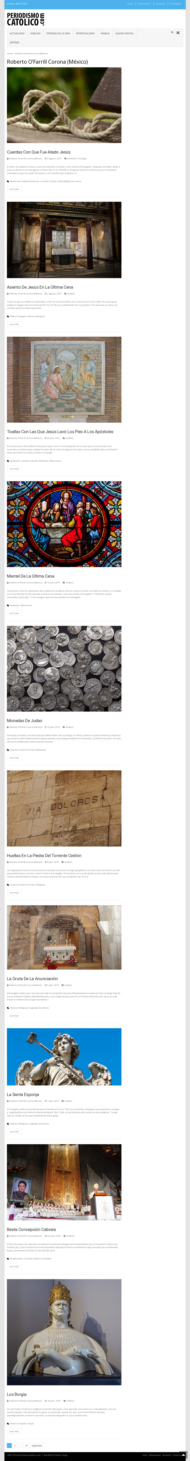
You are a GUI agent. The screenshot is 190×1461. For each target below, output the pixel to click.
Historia (31, 316)
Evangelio (21, 316)
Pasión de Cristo (27, 750)
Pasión (53, 181)
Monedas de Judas (24, 720)
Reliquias (40, 316)
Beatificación (16, 1259)
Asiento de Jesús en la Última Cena (40, 287)
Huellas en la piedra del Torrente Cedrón (44, 855)
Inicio (130, 3)
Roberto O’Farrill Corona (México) (25, 158)
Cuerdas (44, 181)
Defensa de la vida (58, 33)
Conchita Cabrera (32, 1259)
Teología (82, 158)
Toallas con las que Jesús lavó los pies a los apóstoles (60, 431)
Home (10, 53)
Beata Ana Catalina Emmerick (24, 181)
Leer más (14, 189)
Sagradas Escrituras (39, 1008)
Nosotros (160, 3)
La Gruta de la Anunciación (32, 978)
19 (26, 1445)
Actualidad (17, 33)
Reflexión (72, 158)
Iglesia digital (125, 33)
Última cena (55, 461)
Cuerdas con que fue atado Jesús (39, 152)
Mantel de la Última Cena (30, 576)
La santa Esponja (23, 1094)
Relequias (41, 750)
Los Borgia (17, 1394)
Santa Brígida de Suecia (69, 181)
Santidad (46, 1259)
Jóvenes (14, 42)
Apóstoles (15, 461)
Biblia (13, 316)
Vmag (64, 1455)
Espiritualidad (85, 33)
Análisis (35, 33)
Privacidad (176, 3)
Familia (105, 33)
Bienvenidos (144, 3)
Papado (23, 1423)
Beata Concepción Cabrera (31, 1229)
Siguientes (37, 1445)
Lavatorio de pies (29, 461)
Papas (31, 1423)
